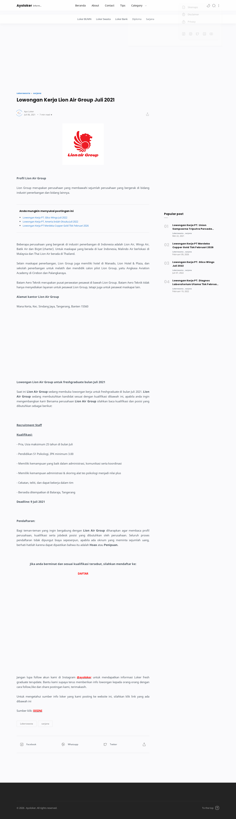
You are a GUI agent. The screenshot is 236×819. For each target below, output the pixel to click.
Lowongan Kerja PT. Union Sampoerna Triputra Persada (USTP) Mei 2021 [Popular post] (192, 227)
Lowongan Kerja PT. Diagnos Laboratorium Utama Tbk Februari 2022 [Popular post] (195, 282)
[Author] (29, 111)
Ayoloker (24, 5)
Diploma (136, 19)
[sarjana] (189, 233)
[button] (208, 5)
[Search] (214, 5)
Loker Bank (121, 19)
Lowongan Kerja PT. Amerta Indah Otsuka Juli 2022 (54, 221)
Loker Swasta (103, 19)
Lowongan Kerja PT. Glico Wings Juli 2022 (48, 217)
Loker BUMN (84, 19)
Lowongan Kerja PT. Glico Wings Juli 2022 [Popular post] (193, 264)
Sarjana (150, 19)
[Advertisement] (118, 57)
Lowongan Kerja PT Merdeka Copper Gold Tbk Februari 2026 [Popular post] (193, 245)
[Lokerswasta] (178, 233)
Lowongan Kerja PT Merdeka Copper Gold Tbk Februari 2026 (60, 225)
